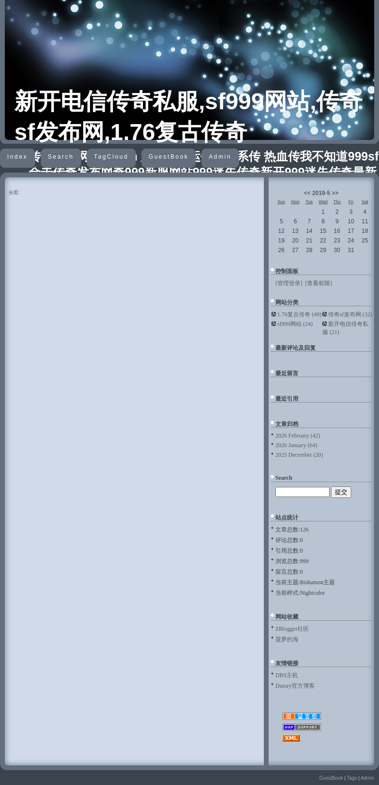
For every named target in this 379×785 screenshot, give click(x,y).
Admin (220, 156)
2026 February (297, 435)
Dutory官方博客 (295, 685)
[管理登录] (288, 283)
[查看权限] (318, 283)
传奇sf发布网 (350, 314)
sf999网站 (295, 324)
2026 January (296, 445)
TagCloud (111, 156)
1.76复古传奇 (299, 314)
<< (307, 193)
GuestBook (169, 156)
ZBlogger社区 (292, 628)
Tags (352, 778)
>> (335, 193)
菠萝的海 (286, 639)
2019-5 (321, 193)
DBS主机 (286, 675)
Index (17, 156)
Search (61, 156)
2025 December (299, 454)
